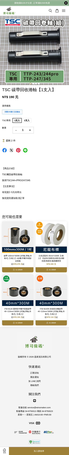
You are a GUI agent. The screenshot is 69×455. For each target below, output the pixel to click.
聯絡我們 (34, 385)
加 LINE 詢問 (34, 381)
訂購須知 (34, 373)
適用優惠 (6, 106)
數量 (4, 127)
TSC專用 (6, 120)
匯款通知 (34, 377)
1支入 (17, 120)
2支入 (26, 120)
